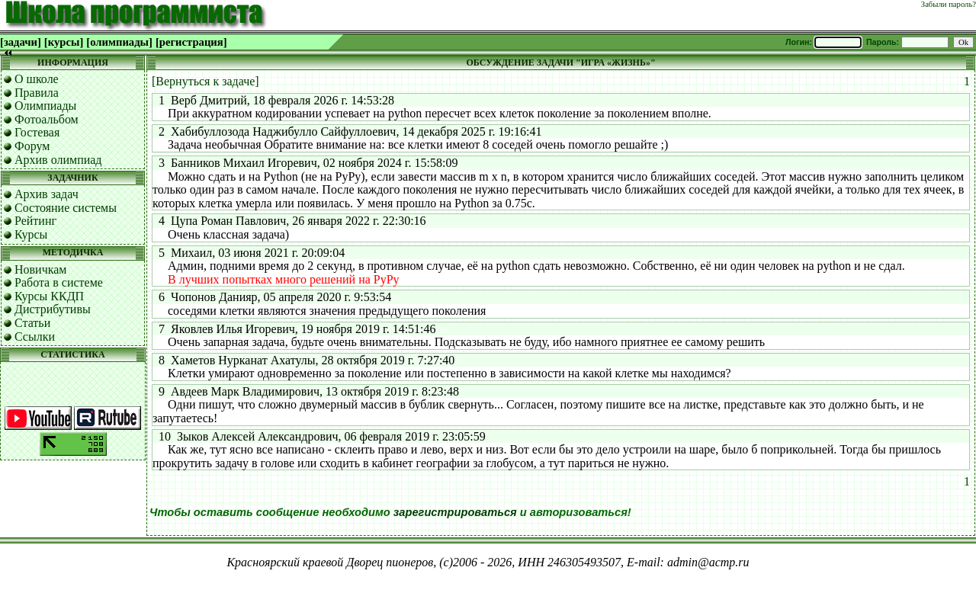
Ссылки (34, 336)
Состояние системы (65, 207)
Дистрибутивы (52, 309)
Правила (36, 92)
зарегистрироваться (455, 512)
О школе (36, 78)
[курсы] (63, 42)
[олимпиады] (119, 42)
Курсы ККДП (49, 296)
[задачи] (20, 42)
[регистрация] (191, 42)
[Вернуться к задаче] (205, 81)
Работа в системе (58, 282)
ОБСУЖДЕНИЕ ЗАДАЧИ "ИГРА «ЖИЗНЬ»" (560, 62)
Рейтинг (35, 220)
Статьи (32, 322)
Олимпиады (45, 105)
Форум (32, 145)
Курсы (30, 234)
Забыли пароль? (948, 4)
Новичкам (40, 269)
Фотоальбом (46, 119)
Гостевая (36, 132)
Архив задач (46, 194)
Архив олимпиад (58, 159)
